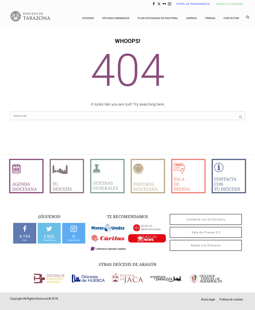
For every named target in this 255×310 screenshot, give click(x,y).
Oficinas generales (115, 18)
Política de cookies (231, 299)
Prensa (210, 18)
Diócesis (88, 18)
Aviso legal (208, 299)
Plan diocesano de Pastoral (158, 18)
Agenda (191, 18)
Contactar (231, 18)
